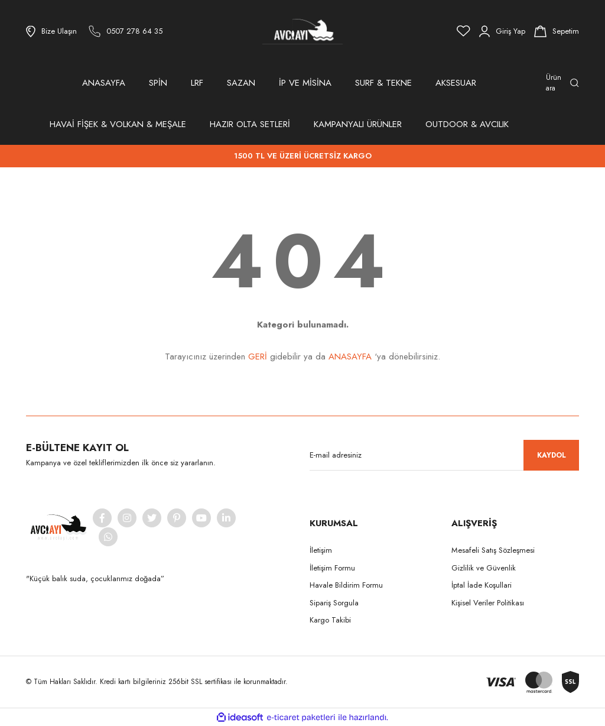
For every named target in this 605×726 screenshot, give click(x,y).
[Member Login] (502, 31)
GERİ (257, 356)
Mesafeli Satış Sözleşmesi (493, 550)
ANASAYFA (103, 82)
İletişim (321, 550)
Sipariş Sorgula (334, 602)
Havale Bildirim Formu (346, 585)
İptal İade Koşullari (481, 585)
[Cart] (556, 31)
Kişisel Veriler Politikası (487, 602)
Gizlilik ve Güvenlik (483, 567)
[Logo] (302, 31)
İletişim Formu (332, 567)
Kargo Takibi (330, 619)
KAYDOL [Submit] (551, 455)
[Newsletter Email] (444, 455)
